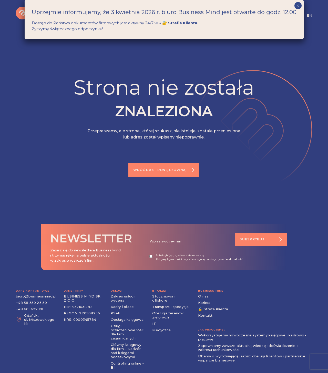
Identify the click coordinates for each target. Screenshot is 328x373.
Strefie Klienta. (183, 22)
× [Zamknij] (297, 5)
